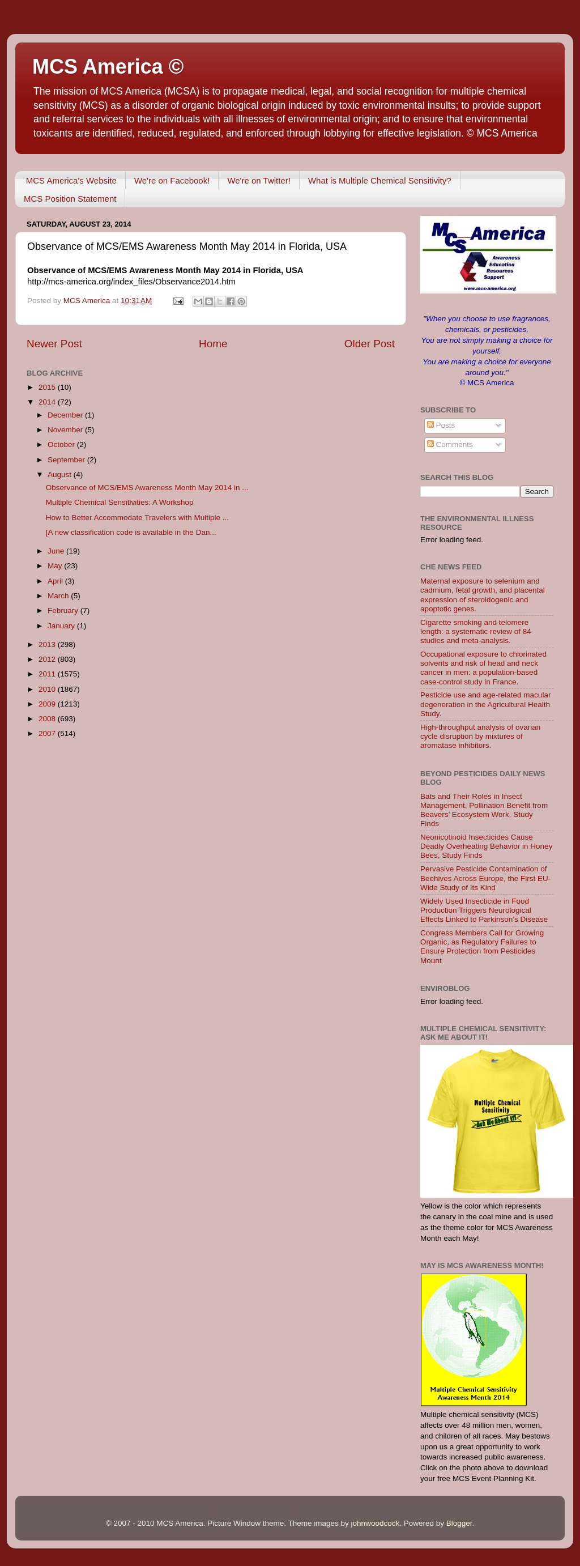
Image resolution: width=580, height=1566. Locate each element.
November (66, 429)
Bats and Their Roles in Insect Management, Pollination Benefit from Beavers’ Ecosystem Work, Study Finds (484, 810)
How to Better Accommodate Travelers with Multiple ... (137, 517)
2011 (48, 674)
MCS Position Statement (70, 198)
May (56, 565)
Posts (441, 425)
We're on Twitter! (259, 180)
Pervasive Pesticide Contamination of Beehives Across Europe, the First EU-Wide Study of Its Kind (485, 878)
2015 (48, 387)
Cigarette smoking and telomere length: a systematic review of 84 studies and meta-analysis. (475, 631)
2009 (48, 704)
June (57, 551)
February (64, 610)
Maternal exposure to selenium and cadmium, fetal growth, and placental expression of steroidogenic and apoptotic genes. (482, 595)
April (56, 581)
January (62, 626)
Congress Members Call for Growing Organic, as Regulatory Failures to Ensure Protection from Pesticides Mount (482, 947)
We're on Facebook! (172, 180)
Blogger (459, 1523)
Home (213, 344)
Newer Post (54, 344)
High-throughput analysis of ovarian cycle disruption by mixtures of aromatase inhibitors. (480, 736)
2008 (48, 718)
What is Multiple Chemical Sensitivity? (379, 180)
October (62, 444)
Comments (450, 444)
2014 (48, 402)
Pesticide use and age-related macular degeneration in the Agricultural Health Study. (485, 704)
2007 (48, 733)
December (66, 415)
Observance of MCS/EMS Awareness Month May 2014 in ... (147, 487)
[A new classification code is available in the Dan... (131, 532)
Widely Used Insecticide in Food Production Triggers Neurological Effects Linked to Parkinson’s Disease (484, 910)
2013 (48, 644)
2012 (48, 659)
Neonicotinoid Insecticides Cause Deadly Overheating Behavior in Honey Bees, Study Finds (486, 846)
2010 (48, 689)
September (67, 460)
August (61, 474)
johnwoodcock (375, 1523)
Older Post (369, 344)
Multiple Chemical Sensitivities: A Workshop (120, 502)
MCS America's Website (71, 180)
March (59, 595)
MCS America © (108, 66)
